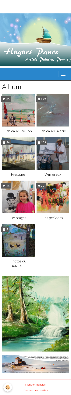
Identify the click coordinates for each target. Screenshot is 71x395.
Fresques (18, 174)
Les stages (18, 218)
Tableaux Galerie (53, 131)
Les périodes (53, 218)
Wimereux (52, 174)
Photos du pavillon (18, 263)
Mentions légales (35, 384)
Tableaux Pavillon (18, 131)
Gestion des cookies (35, 390)
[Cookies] (7, 387)
